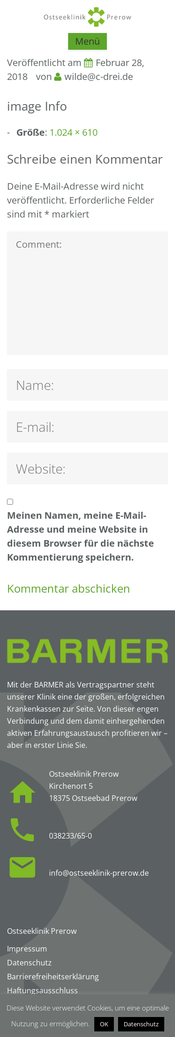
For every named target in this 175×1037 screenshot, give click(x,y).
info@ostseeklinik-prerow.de (99, 873)
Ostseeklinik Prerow (42, 931)
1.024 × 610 (73, 132)
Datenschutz (141, 1024)
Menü (87, 41)
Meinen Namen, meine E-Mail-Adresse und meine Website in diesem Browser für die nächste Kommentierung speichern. (80, 536)
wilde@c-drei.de (98, 76)
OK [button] (104, 1024)
